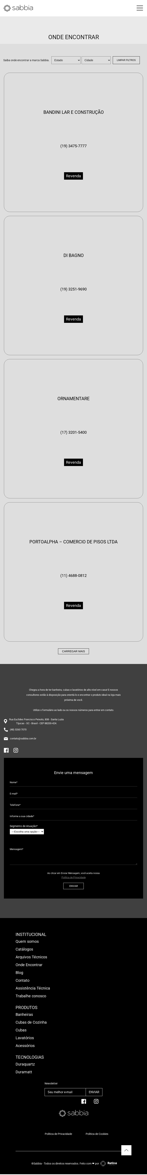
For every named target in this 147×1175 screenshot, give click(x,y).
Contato (22, 980)
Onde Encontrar (29, 964)
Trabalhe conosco (31, 996)
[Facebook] (6, 752)
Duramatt (24, 1072)
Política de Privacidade (74, 877)
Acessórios (25, 1045)
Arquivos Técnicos (31, 957)
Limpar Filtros (126, 60)
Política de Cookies (97, 1133)
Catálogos (24, 949)
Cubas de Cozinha (31, 1022)
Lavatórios (25, 1038)
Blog (19, 972)
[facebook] (83, 1103)
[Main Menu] (133, 8)
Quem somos (27, 941)
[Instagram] (15, 752)
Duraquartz (25, 1064)
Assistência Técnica (33, 988)
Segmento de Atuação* (27, 829)
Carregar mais (73, 651)
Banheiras (24, 1014)
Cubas (21, 1030)
